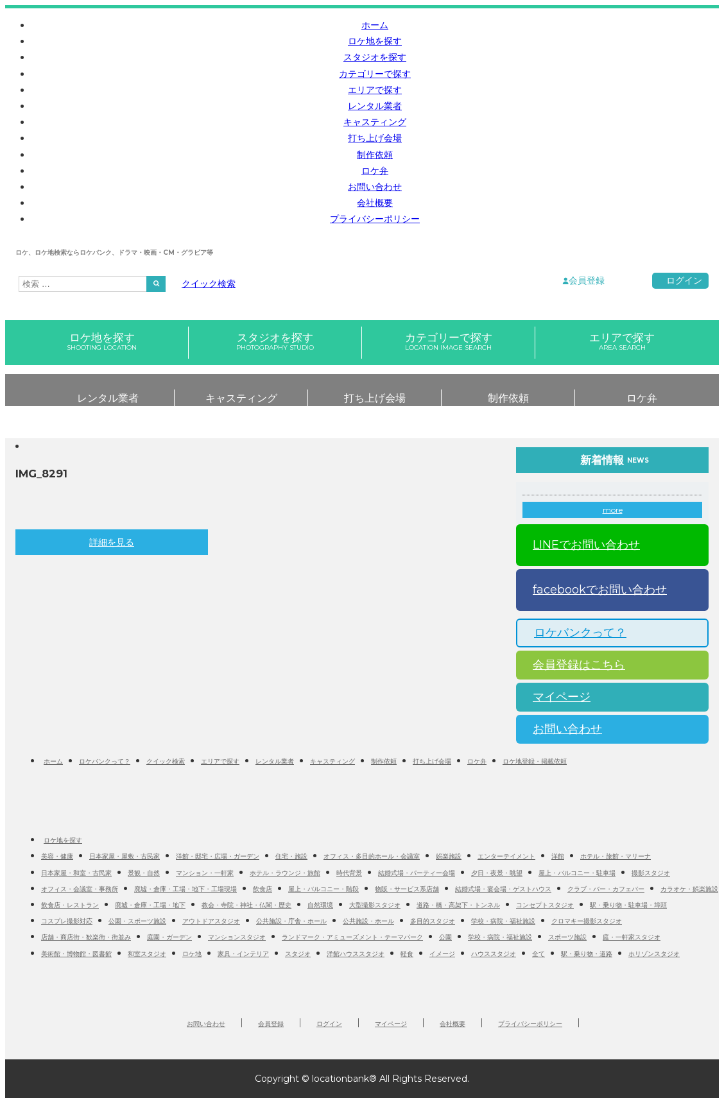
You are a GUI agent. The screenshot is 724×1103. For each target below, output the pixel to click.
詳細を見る (111, 542)
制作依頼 (375, 154)
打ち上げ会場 (375, 138)
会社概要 (375, 203)
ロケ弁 (374, 170)
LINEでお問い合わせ (581, 545)
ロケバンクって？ (575, 633)
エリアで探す (375, 90)
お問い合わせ (375, 186)
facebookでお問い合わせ (594, 590)
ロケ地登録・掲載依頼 (535, 761)
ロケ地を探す (375, 41)
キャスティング (374, 122)
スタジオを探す (374, 57)
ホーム (374, 25)
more (613, 510)
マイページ (556, 697)
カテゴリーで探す (375, 74)
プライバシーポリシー (375, 219)
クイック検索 (208, 283)
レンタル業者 (375, 106)
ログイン (684, 280)
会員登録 (587, 280)
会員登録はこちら (573, 665)
